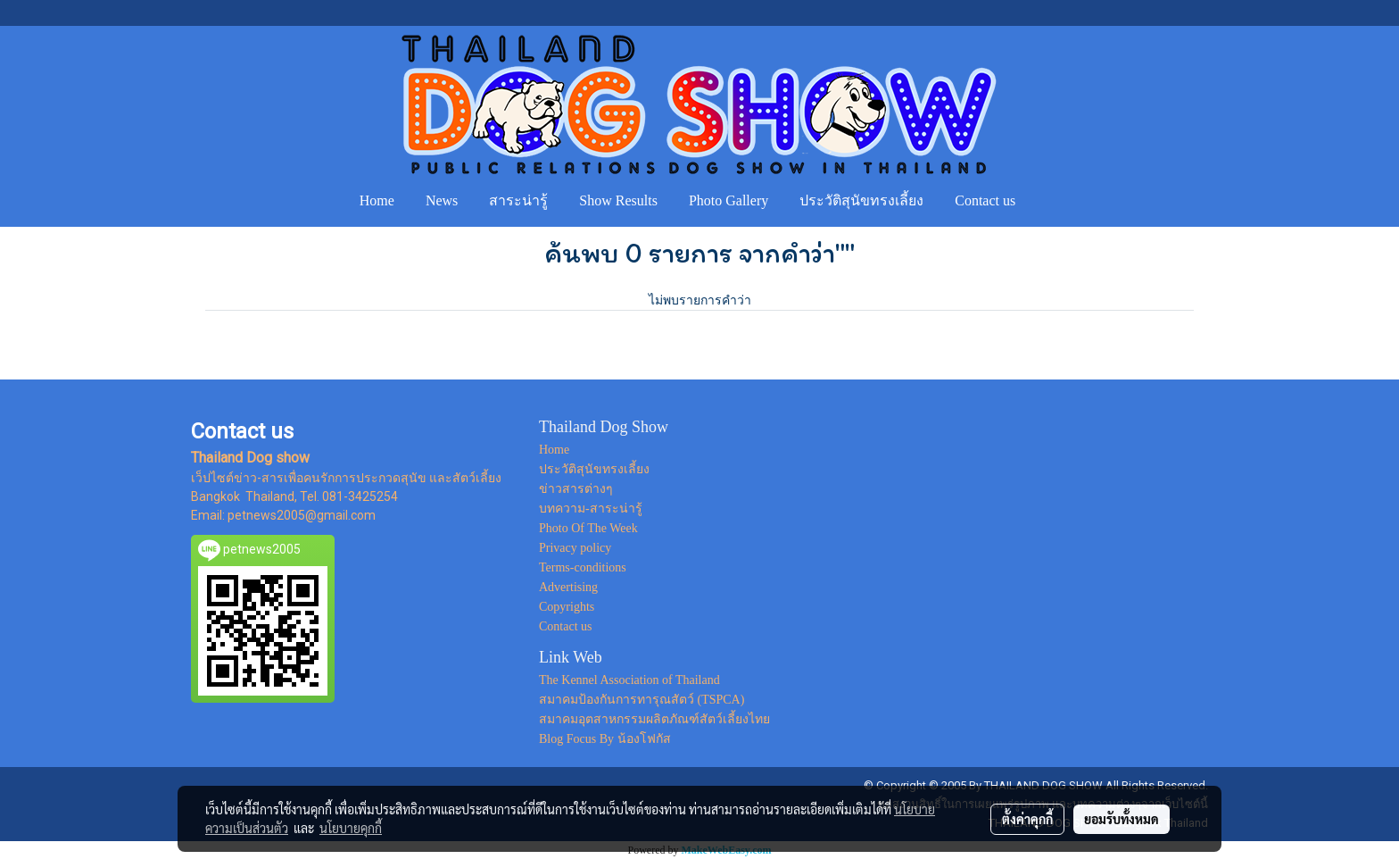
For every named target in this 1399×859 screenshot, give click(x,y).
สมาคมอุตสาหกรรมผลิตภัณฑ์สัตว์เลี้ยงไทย (654, 719)
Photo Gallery (728, 200)
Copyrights (566, 606)
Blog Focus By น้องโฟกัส (605, 739)
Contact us (985, 200)
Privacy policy (575, 548)
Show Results (618, 200)
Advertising (568, 587)
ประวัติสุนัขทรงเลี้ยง (861, 200)
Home (377, 200)
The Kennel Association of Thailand (629, 680)
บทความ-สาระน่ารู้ (590, 508)
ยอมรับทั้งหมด (1121, 819)
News (442, 200)
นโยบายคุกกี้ (350, 828)
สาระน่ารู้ (518, 200)
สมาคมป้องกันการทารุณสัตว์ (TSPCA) (641, 699)
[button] (1047, 201)
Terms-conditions (582, 567)
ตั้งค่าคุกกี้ (1027, 819)
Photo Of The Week (588, 528)
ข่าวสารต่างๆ (576, 489)
